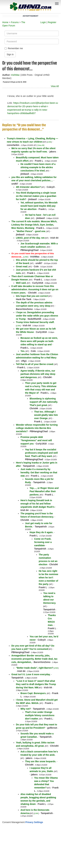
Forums (15, 22)
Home (5, 22)
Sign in (10, 54)
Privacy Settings (34, 822)
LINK (49, 142)
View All (55, 86)
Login (43, 22)
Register (52, 22)
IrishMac (15, 75)
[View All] (40, 145)
